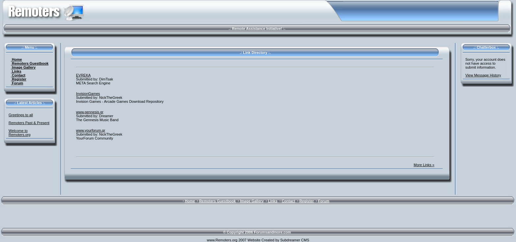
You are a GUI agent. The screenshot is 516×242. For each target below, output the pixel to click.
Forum (17, 83)
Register (18, 79)
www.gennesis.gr (89, 112)
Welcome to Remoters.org (20, 133)
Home (16, 59)
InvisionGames (88, 94)
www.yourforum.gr (90, 130)
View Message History (483, 75)
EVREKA (83, 75)
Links (16, 71)
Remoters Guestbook (29, 63)
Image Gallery (23, 67)
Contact (18, 75)
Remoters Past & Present (29, 123)
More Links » (424, 165)
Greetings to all (21, 115)
